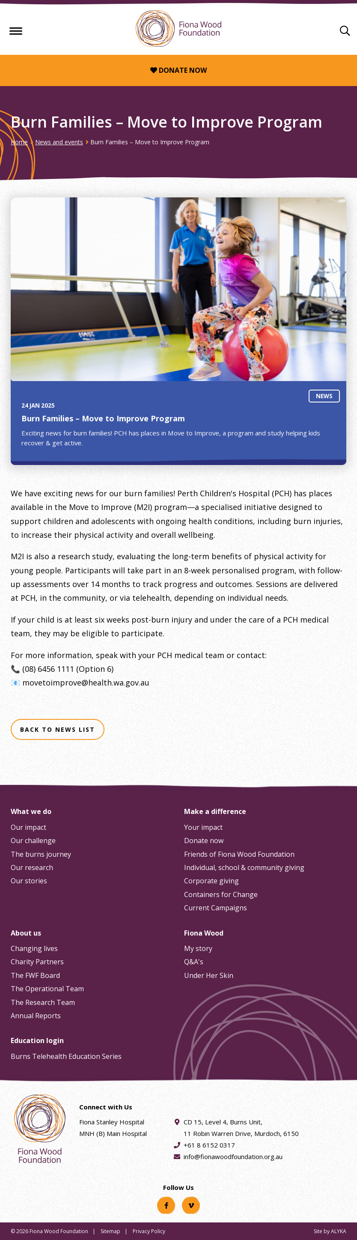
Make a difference (215, 811)
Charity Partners (37, 961)
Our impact (28, 827)
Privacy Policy (149, 1231)
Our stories (29, 880)
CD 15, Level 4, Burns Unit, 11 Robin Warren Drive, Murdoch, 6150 (241, 1127)
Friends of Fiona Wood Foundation (239, 854)
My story (198, 948)
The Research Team (43, 1002)
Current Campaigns (215, 907)
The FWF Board (35, 975)
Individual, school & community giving (244, 867)
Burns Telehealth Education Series (66, 1056)
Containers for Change (221, 894)
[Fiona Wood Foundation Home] (178, 28)
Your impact (203, 827)
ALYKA (338, 1231)
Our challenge (33, 840)
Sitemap (110, 1231)
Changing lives (34, 948)
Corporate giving (211, 880)
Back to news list (57, 729)
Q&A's (193, 961)
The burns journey (41, 854)
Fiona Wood (203, 933)
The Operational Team (47, 988)
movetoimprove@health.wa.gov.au (85, 682)
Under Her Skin (208, 975)
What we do (31, 811)
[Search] (345, 30)
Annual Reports (36, 1015)
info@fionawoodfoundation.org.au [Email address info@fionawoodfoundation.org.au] (233, 1156)
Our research (32, 867)
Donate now (178, 70)
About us (26, 933)
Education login (37, 1040)
